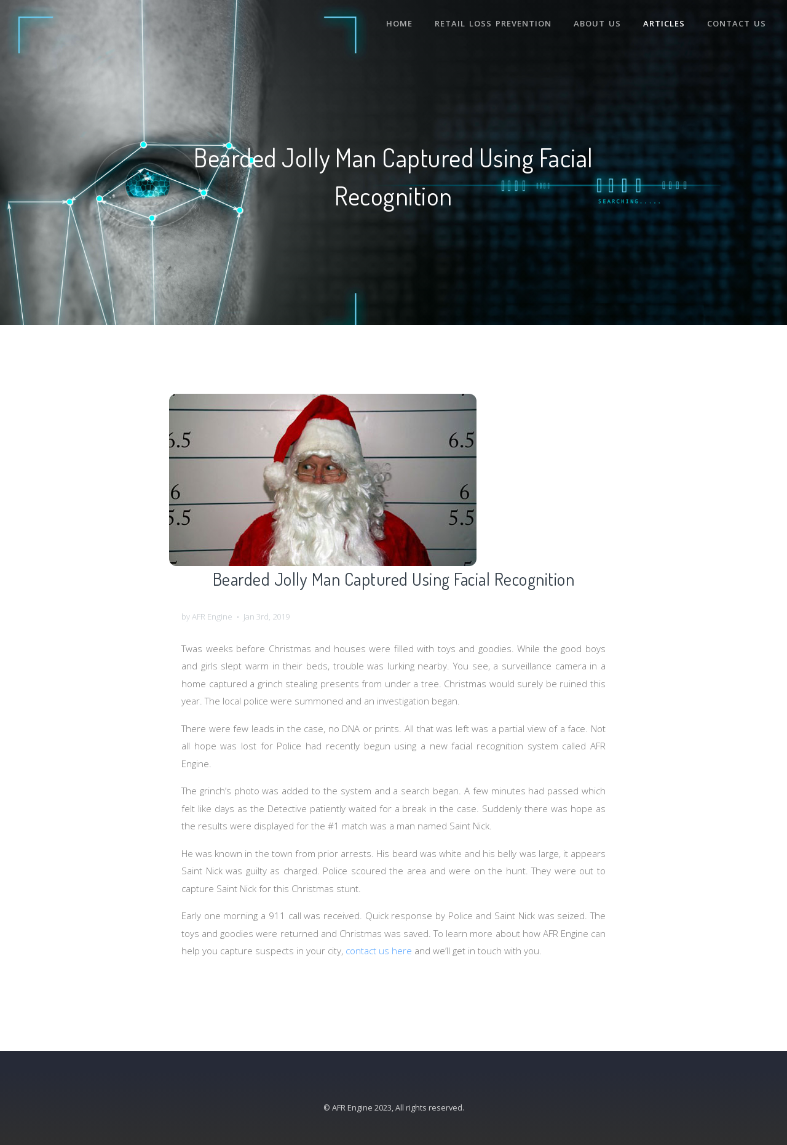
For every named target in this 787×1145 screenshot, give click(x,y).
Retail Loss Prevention (493, 23)
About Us (597, 23)
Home (399, 23)
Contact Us (736, 23)
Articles (664, 23)
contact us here (379, 950)
